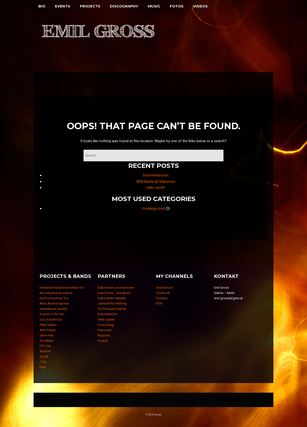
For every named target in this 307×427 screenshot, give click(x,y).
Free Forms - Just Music (114, 293)
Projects (90, 6)
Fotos (176, 6)
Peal (42, 367)
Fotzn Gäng (106, 325)
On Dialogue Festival (112, 309)
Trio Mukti (46, 340)
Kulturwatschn (107, 314)
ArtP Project (48, 330)
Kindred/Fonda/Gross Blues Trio (62, 287)
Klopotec (104, 335)
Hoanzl (102, 340)
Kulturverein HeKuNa (112, 298)
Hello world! (156, 187)
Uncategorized (153, 208)
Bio (41, 6)
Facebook (163, 293)
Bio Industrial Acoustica (56, 293)
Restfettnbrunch (156, 175)
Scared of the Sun (52, 314)
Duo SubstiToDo (51, 319)
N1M (159, 303)
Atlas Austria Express (54, 303)
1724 (43, 362)
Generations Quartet (53, 309)
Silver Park (47, 335)
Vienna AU (105, 330)
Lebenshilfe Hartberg (112, 303)
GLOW (44, 356)
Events (62, 6)
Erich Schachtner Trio (54, 298)
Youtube (161, 298)
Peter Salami (48, 325)
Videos (200, 6)
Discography (124, 6)
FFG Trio (45, 346)
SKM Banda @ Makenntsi (155, 181)
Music (154, 6)
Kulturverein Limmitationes (116, 287)
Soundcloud (164, 287)
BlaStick (45, 351)
